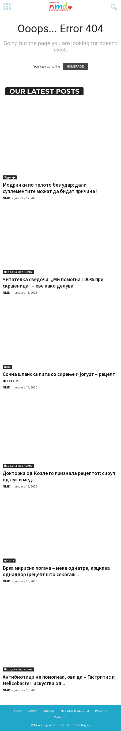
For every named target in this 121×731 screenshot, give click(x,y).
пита (7, 366)
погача (9, 560)
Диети (32, 711)
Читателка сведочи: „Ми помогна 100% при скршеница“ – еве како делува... (53, 282)
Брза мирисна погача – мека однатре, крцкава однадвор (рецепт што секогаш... (56, 571)
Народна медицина (18, 272)
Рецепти (101, 711)
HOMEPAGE (75, 66)
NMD (6, 198)
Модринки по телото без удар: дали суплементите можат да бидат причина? (50, 188)
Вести (18, 711)
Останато (60, 717)
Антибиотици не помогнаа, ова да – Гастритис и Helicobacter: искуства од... (59, 680)
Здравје (10, 177)
